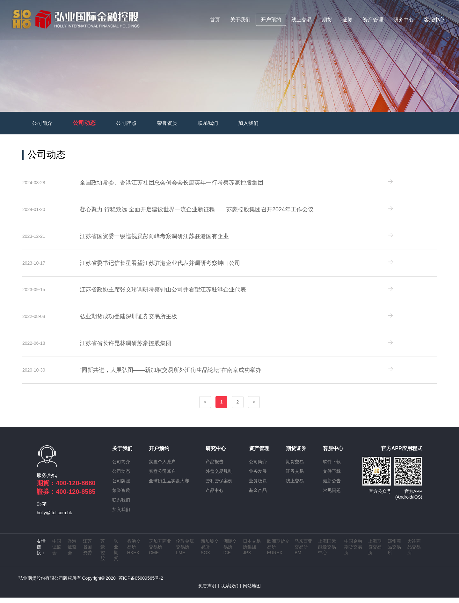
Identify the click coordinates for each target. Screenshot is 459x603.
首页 (215, 20)
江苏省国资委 (87, 552)
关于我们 (240, 20)
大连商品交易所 (414, 552)
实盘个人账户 (162, 467)
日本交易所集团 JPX (252, 552)
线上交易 (302, 20)
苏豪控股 (102, 555)
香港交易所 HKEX (134, 552)
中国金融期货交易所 (353, 552)
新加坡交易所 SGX (210, 552)
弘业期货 (116, 555)
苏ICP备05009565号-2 (141, 583)
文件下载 (332, 476)
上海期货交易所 (375, 552)
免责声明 (207, 591)
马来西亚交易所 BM (303, 552)
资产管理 (373, 20)
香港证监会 (72, 552)
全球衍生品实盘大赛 (169, 486)
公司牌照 (126, 123)
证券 (348, 20)
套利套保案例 (219, 486)
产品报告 (214, 467)
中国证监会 (56, 552)
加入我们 (248, 123)
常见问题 (332, 495)
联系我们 (208, 123)
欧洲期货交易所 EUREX (278, 552)
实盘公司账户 (162, 476)
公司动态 (84, 123)
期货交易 (295, 467)
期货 (327, 20)
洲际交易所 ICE (230, 552)
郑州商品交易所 (394, 552)
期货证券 (296, 453)
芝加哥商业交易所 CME (160, 552)
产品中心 (214, 495)
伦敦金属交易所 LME (185, 552)
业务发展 (258, 476)
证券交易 (295, 476)
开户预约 (271, 20)
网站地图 (252, 591)
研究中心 (404, 20)
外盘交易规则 (219, 476)
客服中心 (434, 20)
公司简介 (42, 123)
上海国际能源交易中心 (327, 552)
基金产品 (258, 495)
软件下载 (332, 467)
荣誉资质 (167, 123)
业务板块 (258, 486)
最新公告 (332, 486)
